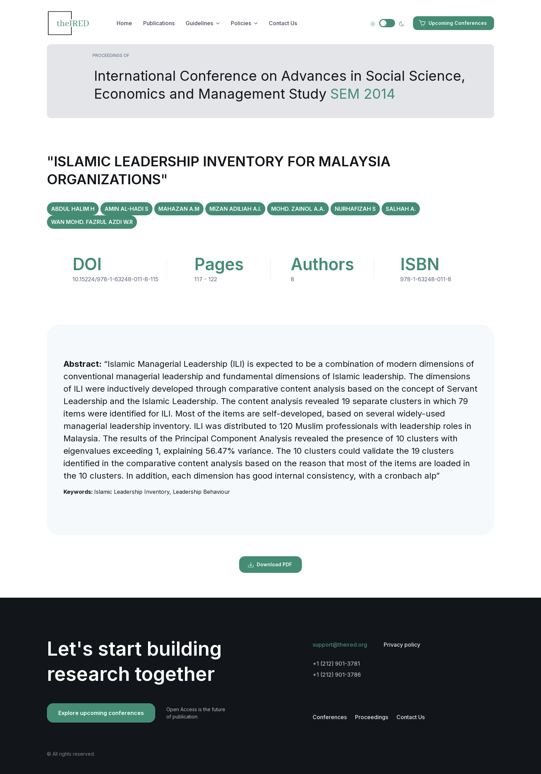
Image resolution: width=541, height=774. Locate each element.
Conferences (330, 717)
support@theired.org (340, 644)
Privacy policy (402, 644)
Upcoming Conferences (453, 23)
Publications (159, 23)
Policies (241, 23)
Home (124, 23)
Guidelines (199, 23)
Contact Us (283, 23)
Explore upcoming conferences (101, 712)
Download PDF (270, 564)
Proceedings (371, 717)
